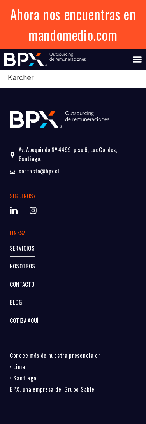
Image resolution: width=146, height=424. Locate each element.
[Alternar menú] (137, 59)
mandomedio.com (72, 35)
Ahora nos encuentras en (73, 14)
